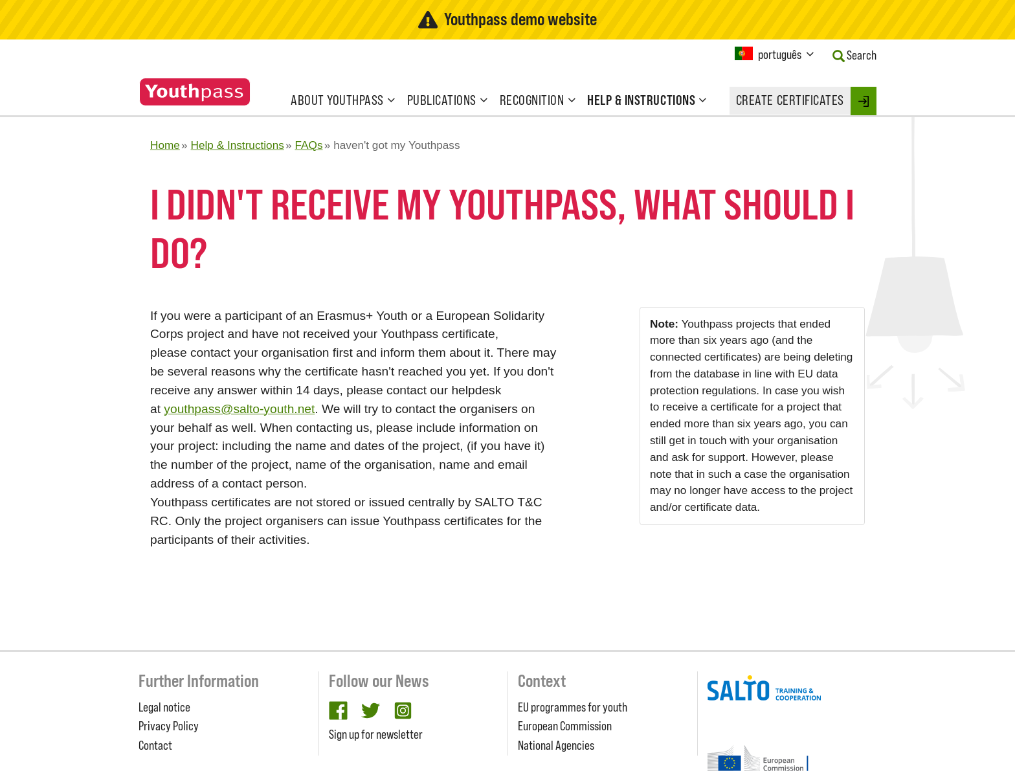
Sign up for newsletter (376, 734)
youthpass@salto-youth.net (239, 409)
